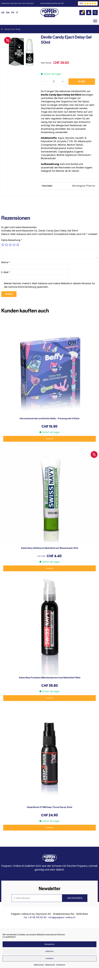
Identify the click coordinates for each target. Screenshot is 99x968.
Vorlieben (50, 958)
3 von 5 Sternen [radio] (10, 244)
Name (5, 262)
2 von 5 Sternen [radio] (6, 244)
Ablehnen (49, 951)
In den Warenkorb (82, 82)
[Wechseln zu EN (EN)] (7, 12)
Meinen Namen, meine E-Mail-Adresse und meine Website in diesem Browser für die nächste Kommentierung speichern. (49, 285)
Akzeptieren (49, 944)
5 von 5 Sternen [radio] (17, 244)
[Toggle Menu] (95, 21)
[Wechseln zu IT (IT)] (17, 12)
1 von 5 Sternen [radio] (2, 244)
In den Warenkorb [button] (49, 438)
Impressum (60, 964)
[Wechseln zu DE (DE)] (2, 12)
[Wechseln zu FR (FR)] (12, 12)
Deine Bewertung (11, 240)
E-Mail (5, 272)
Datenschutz (39, 964)
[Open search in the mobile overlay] (95, 12)
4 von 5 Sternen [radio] (14, 244)
